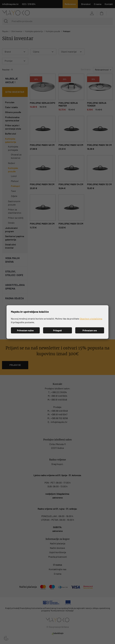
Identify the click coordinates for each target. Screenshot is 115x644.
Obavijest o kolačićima (91, 318)
